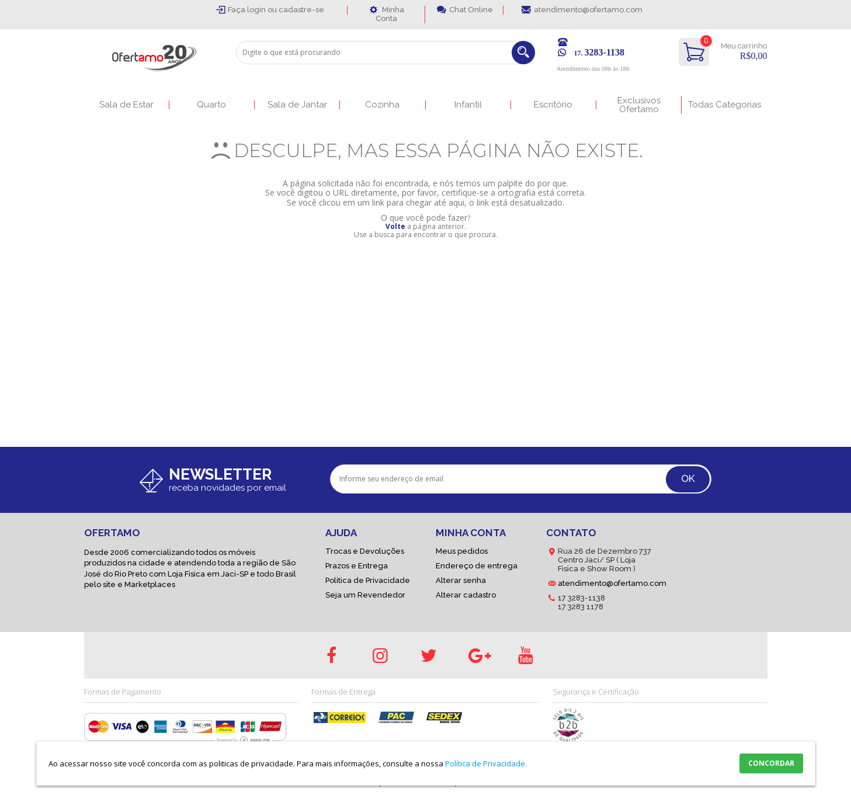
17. (599, 53)
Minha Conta (390, 14)
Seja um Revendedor (365, 595)
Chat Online (471, 9)
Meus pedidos (462, 551)
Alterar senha (461, 580)
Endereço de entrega (476, 565)
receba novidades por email (227, 487)
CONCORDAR (771, 763)
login (257, 9)
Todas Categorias (724, 104)
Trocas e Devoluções (364, 551)
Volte (395, 226)
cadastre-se (301, 9)
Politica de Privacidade (367, 580)
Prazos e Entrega (356, 565)
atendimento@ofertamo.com (588, 9)
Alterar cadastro (466, 595)
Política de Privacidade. (486, 763)
